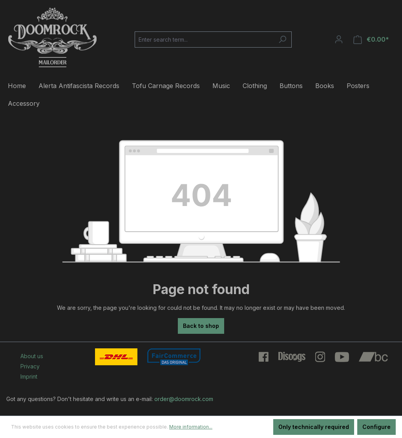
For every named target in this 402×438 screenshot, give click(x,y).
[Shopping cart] (371, 39)
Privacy (30, 366)
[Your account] (338, 39)
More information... (190, 427)
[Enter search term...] (204, 39)
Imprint (28, 376)
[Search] (282, 39)
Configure (376, 426)
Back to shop (201, 325)
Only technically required (313, 426)
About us (31, 356)
